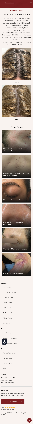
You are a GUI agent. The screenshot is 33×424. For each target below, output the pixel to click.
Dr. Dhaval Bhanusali (9, 292)
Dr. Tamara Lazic (8, 297)
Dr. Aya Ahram (7, 308)
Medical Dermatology (10, 343)
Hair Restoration (8, 333)
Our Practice (7, 287)
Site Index (6, 323)
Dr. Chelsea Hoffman (9, 313)
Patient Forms (7, 358)
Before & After (7, 363)
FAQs (4, 368)
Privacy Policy (7, 318)
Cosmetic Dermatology (10, 338)
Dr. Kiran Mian (7, 302)
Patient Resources (9, 353)
